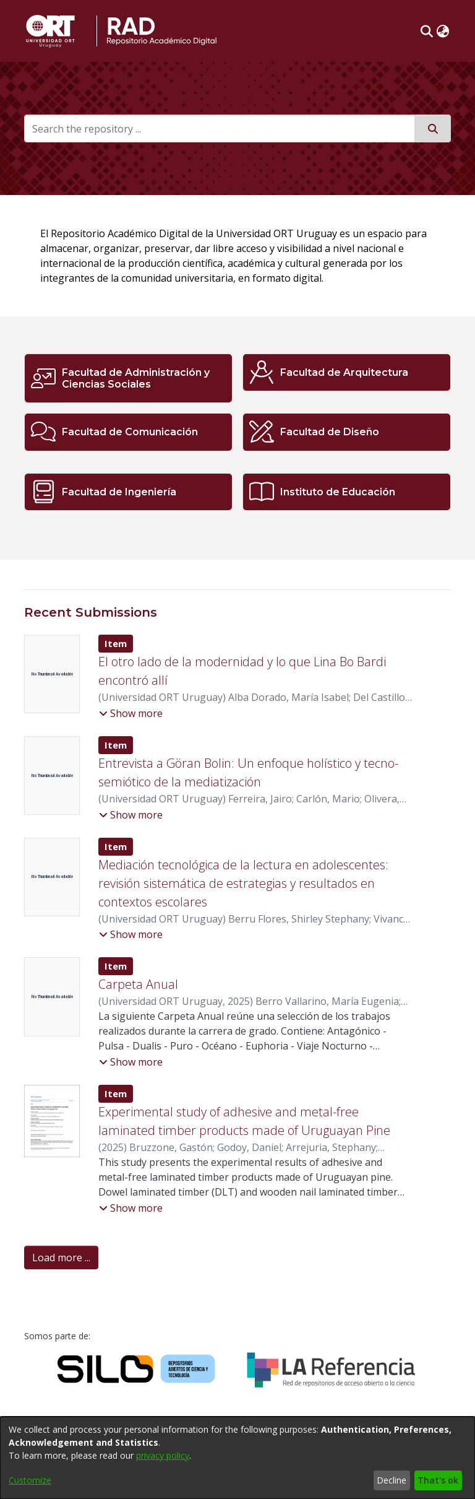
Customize (30, 1480)
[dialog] (237, 1458)
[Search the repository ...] (219, 128)
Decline (391, 1480)
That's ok (437, 1480)
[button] (426, 31)
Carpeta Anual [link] (138, 984)
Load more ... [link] (61, 1257)
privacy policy (162, 1455)
